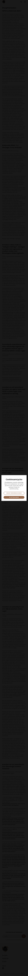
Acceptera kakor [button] (14, 497)
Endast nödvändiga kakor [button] (14, 493)
